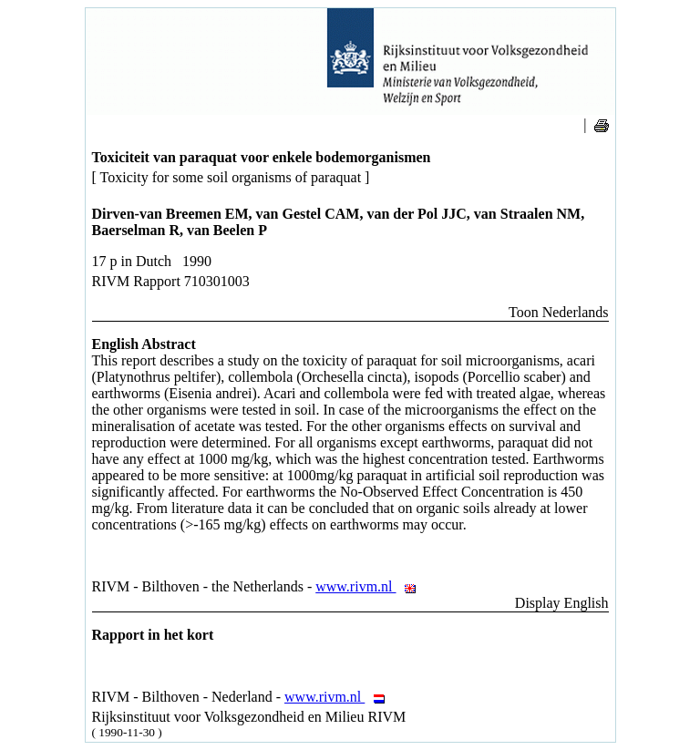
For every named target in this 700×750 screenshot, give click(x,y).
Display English (562, 603)
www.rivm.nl (370, 586)
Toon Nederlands (559, 312)
